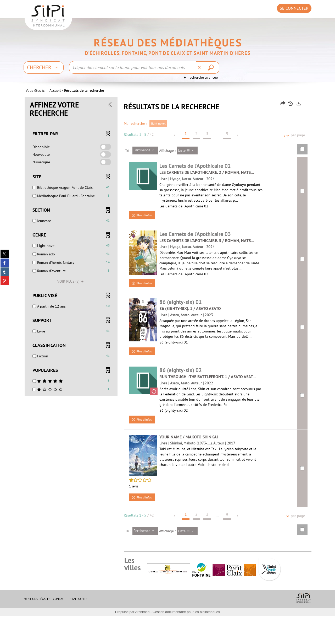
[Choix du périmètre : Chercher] (44, 67)
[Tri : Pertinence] (145, 156)
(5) (71, 286)
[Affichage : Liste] (187, 156)
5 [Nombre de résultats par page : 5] (285, 140)
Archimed (142, 619)
